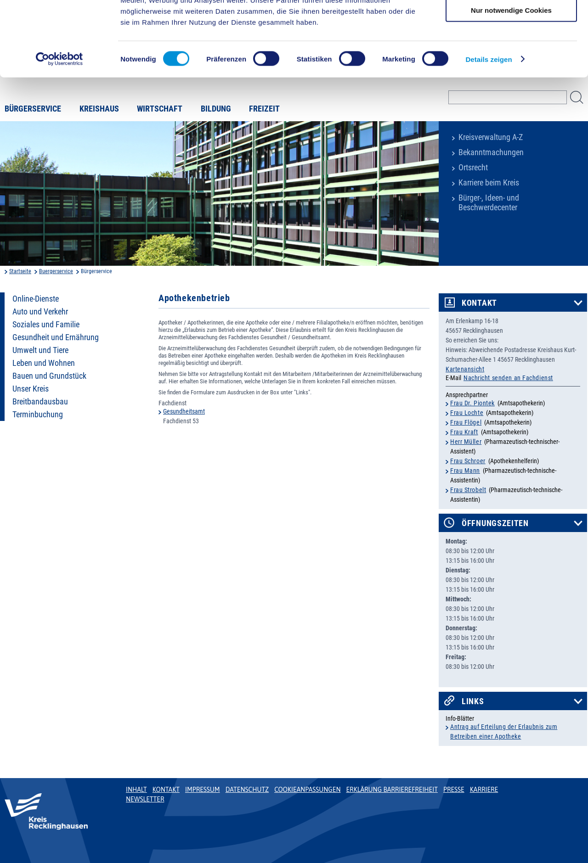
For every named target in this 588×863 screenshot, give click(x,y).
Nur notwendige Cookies (511, 76)
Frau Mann (465, 470)
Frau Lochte (466, 412)
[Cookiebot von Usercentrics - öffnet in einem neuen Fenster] (59, 126)
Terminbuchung (37, 414)
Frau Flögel (465, 422)
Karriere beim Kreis (488, 182)
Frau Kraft (464, 432)
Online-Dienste (35, 298)
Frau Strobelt (468, 489)
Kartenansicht (465, 369)
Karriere (484, 789)
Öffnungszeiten (495, 523)
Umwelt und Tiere (40, 350)
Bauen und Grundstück (49, 376)
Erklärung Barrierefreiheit (391, 789)
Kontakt (479, 303)
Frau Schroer (468, 461)
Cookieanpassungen (307, 789)
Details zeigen (488, 125)
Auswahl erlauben (511, 50)
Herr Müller (465, 441)
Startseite (20, 271)
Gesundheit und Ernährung (55, 337)
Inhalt (136, 789)
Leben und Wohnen (43, 363)
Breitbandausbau (40, 401)
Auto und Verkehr (40, 311)
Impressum (202, 789)
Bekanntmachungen (491, 152)
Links (473, 701)
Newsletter (145, 799)
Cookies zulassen (511, 23)
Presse (453, 789)
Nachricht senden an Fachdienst (508, 377)
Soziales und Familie (45, 324)
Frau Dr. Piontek (472, 403)
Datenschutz (247, 789)
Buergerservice (56, 271)
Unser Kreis (30, 388)
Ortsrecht (473, 167)
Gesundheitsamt (184, 411)
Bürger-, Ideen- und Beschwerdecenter (488, 202)
